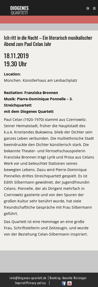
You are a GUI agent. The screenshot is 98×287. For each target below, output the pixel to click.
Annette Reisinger (74, 278)
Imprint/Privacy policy (30, 282)
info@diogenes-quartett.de (28, 278)
